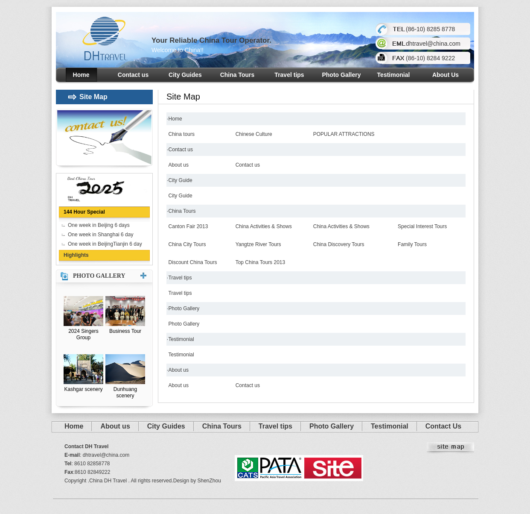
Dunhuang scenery (125, 392)
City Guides (185, 74)
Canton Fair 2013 (188, 226)
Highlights (76, 255)
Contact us (133, 74)
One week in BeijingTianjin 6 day (105, 244)
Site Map (88, 97)
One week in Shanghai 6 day (100, 235)
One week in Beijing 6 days (99, 225)
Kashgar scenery (83, 389)
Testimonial (393, 74)
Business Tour (125, 331)
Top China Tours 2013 (260, 262)
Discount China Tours (193, 262)
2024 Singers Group (83, 334)
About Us (445, 74)
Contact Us (443, 426)
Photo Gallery (341, 74)
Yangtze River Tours (258, 244)
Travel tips (289, 74)
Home (81, 74)
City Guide (180, 180)
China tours (182, 134)
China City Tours (187, 244)
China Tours (237, 74)
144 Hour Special (84, 212)
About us (179, 165)
